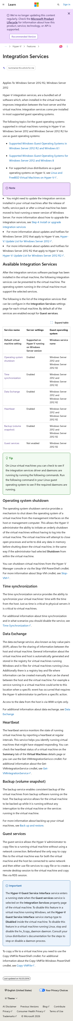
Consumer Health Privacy (30, 1011)
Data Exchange (12, 391)
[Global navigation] (3, 5)
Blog (45, 1006)
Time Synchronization (15, 625)
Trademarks (9, 1016)
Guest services (11, 443)
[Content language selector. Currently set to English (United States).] (18, 990)
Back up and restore (31, 825)
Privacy (6, 1011)
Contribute (59, 1006)
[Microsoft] (36, 4)
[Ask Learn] (61, 46)
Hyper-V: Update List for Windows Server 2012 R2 (32, 255)
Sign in (66, 4)
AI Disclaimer (9, 1006)
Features (31, 46)
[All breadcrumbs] (6, 46)
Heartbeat (9, 408)
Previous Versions (29, 1006)
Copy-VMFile (24, 965)
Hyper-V (17, 46)
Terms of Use (56, 1011)
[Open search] (58, 5)
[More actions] (67, 46)
